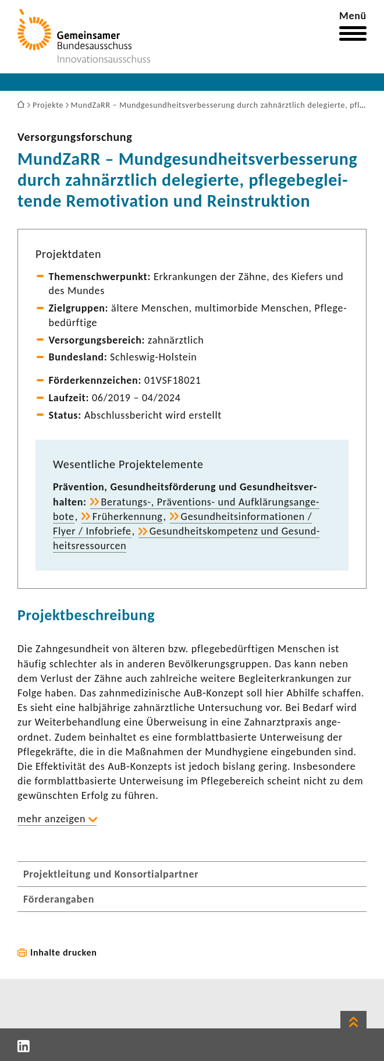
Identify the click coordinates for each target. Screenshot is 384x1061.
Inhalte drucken (63, 952)
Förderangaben (58, 899)
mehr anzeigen (51, 818)
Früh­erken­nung (128, 516)
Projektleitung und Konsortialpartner (110, 874)
